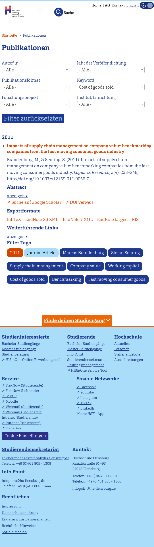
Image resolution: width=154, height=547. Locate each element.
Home (96, 5)
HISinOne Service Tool (89, 370)
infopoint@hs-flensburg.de (23, 480)
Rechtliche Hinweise (18, 525)
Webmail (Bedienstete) (24, 412)
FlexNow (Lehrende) (22, 390)
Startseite (9, 35)
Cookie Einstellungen (25, 436)
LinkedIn (87, 408)
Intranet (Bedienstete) (23, 422)
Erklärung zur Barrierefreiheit (26, 519)
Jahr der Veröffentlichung (101, 63)
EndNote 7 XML (78, 219)
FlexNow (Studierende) (24, 385)
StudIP (11, 396)
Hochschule (128, 337)
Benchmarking (66, 279)
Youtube (87, 392)
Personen (121, 349)
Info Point (75, 354)
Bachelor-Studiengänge (21, 343)
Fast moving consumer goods (116, 279)
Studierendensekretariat (87, 359)
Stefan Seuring (125, 253)
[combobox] (35, 70)
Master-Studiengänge (19, 349)
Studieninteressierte (25, 337)
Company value (85, 266)
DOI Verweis (82, 202)
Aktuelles (122, 343)
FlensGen (13, 428)
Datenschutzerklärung (20, 512)
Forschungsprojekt (20, 97)
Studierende (81, 337)
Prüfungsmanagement (85, 365)
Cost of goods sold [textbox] (96, 87)
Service (10, 378)
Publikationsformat (21, 80)
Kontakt (118, 5)
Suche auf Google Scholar (36, 202)
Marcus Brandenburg (83, 253)
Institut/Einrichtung (96, 97)
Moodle (12, 401)
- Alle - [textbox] (10, 70)
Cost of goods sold (27, 279)
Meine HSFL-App (90, 413)
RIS (135, 219)
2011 (15, 253)
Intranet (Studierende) (20, 417)
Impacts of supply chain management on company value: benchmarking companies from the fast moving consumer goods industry (79, 148)
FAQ (106, 5)
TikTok (86, 403)
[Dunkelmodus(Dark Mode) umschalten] (147, 5)
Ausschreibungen (128, 359)
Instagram (88, 397)
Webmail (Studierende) (24, 406)
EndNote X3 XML (41, 219)
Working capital (123, 266)
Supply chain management (36, 266)
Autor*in (10, 63)
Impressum (11, 506)
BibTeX (14, 219)
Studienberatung (15, 354)
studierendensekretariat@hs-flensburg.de (35, 458)
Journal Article (41, 253)
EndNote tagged (112, 219)
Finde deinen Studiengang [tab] (77, 320)
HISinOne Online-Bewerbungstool (33, 359)
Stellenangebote (127, 354)
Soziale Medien (14, 532)
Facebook (88, 387)
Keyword (85, 80)
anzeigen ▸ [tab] (17, 196)
